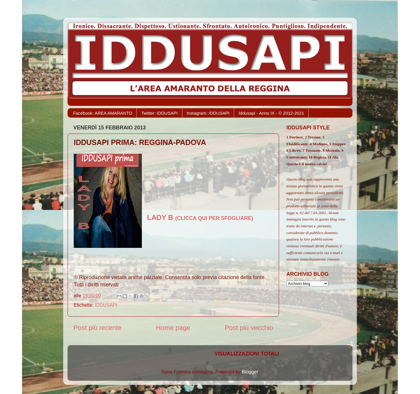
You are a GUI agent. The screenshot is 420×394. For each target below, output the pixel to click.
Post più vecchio (249, 327)
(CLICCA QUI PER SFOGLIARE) (200, 218)
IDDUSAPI (106, 305)
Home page (173, 327)
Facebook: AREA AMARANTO (102, 113)
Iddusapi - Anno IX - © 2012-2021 (271, 113)
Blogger (250, 371)
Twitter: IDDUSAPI (159, 113)
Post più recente (97, 327)
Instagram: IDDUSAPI (208, 113)
